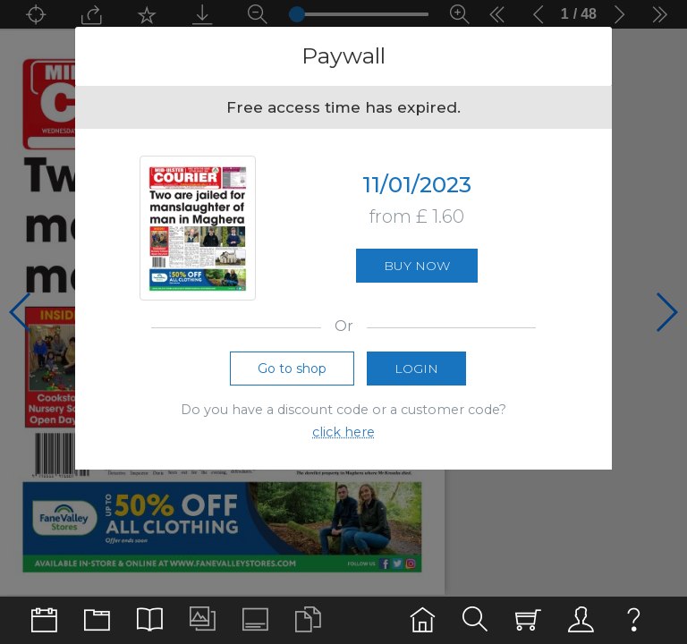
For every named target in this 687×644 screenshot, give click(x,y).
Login (416, 368)
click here (343, 432)
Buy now (417, 266)
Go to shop (292, 368)
